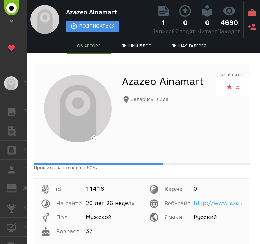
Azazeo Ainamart (91, 12)
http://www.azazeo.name (220, 203)
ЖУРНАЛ (15, 188)
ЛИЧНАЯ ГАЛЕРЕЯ (189, 45)
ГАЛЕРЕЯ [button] (15, 111)
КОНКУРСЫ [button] (15, 207)
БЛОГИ (15, 150)
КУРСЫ (15, 226)
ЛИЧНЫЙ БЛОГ (136, 45)
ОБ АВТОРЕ (89, 45)
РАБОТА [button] (15, 169)
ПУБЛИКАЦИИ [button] (15, 130)
